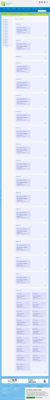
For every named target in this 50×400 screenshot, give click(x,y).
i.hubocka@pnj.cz (38, 351)
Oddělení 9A (6, 39)
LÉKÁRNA (19, 8)
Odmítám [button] (32, 397)
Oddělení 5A (6, 30)
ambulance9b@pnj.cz (22, 249)
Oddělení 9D (18, 273)
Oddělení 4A (6, 27)
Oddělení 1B (6, 19)
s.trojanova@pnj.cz (38, 307)
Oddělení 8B (6, 36)
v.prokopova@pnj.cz (22, 342)
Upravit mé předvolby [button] (38, 397)
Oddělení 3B (6, 25)
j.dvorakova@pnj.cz (38, 333)
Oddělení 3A (6, 24)
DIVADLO (23, 8)
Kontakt (12, 16)
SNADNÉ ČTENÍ (41, 8)
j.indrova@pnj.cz (21, 351)
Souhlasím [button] (28, 397)
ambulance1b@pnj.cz (22, 32)
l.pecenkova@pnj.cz (38, 342)
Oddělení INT (6, 22)
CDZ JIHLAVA (34, 8)
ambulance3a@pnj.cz (22, 71)
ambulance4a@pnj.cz (22, 103)
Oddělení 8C (18, 209)
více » (45, 35)
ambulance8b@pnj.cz (22, 201)
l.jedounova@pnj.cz (22, 316)
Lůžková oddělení (17, 16)
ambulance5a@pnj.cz (22, 136)
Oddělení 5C (6, 33)
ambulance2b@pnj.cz (22, 48)
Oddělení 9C (6, 42)
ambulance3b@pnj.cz (22, 87)
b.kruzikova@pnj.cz (22, 298)
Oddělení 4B (6, 28)
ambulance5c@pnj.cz (22, 168)
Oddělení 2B (6, 21)
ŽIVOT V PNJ (29, 8)
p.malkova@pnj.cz (22, 307)
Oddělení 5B (6, 31)
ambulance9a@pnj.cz (22, 233)
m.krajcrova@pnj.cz (38, 360)
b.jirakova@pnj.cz (38, 298)
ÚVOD (4, 8)
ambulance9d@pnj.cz (22, 282)
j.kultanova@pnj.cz (22, 360)
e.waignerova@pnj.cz (38, 316)
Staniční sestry (6, 45)
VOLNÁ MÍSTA (13, 8)
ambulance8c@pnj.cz (22, 217)
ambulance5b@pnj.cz (22, 152)
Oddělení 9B (18, 241)
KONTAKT (8, 8)
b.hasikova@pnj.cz (22, 333)
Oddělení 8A (6, 34)
